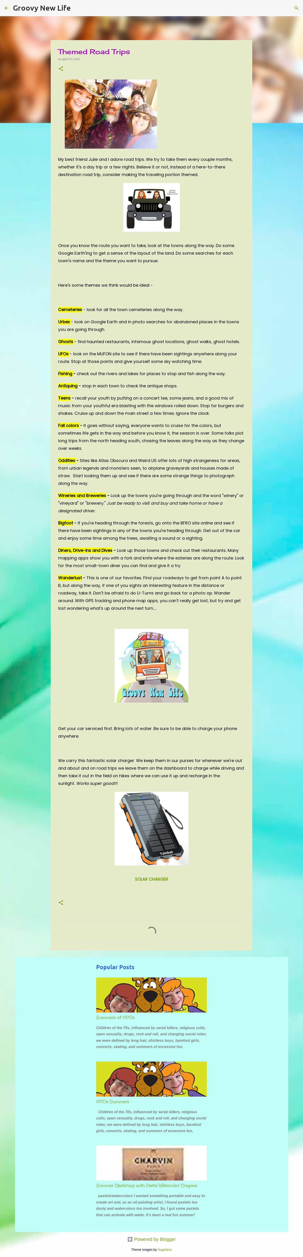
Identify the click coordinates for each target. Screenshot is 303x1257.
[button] (61, 69)
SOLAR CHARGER (151, 879)
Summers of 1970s (115, 1017)
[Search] (77, 8)
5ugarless (165, 1249)
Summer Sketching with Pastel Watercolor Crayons (146, 1185)
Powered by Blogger (151, 1239)
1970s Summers (112, 1101)
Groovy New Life (42, 8)
